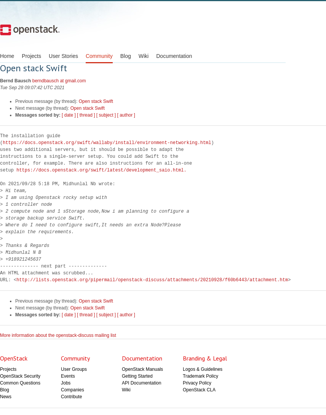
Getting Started (137, 376)
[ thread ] (86, 115)
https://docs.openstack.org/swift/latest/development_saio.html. (101, 170)
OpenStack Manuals (142, 369)
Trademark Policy (200, 376)
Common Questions (20, 383)
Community (99, 56)
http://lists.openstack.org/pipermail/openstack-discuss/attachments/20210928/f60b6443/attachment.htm (152, 280)
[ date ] (69, 115)
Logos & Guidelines (202, 369)
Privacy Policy (197, 383)
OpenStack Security (20, 376)
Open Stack (30, 29)
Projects (31, 56)
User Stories (63, 56)
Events (68, 376)
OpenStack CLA (199, 390)
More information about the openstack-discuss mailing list (58, 335)
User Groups (74, 369)
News (5, 396)
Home (7, 56)
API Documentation (141, 383)
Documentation (174, 56)
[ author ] (126, 115)
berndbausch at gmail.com (59, 80)
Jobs (65, 383)
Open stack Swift (96, 101)
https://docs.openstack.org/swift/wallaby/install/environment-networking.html (107, 142)
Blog (125, 56)
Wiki (144, 56)
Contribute (71, 396)
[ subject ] (106, 115)
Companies (72, 390)
